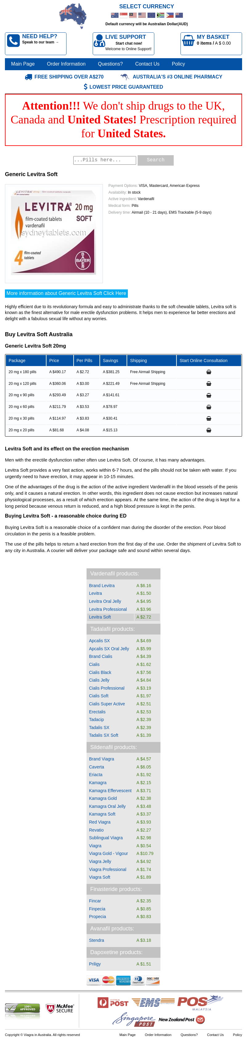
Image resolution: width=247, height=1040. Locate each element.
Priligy (95, 963)
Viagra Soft (99, 877)
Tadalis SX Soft (103, 735)
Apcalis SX (99, 640)
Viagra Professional (107, 869)
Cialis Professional (106, 688)
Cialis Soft (98, 695)
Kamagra (98, 782)
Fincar (95, 900)
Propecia (97, 916)
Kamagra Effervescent (110, 790)
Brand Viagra (101, 758)
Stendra (96, 940)
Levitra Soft (100, 617)
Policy (178, 64)
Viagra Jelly (100, 861)
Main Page (23, 64)
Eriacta (96, 774)
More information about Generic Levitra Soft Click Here (66, 293)
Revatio (96, 830)
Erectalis (97, 711)
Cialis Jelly (99, 680)
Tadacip (96, 719)
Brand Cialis (100, 656)
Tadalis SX (99, 727)
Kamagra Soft (102, 814)
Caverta (96, 766)
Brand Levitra (102, 585)
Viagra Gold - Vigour (108, 853)
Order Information (66, 64)
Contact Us (147, 64)
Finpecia (97, 908)
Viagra (95, 845)
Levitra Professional (108, 609)
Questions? (110, 64)
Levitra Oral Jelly (105, 601)
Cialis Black (100, 672)
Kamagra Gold (103, 798)
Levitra (95, 593)
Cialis (94, 664)
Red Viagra (100, 822)
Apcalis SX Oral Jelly (109, 648)
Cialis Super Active (107, 703)
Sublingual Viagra (106, 837)
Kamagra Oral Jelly (107, 806)
